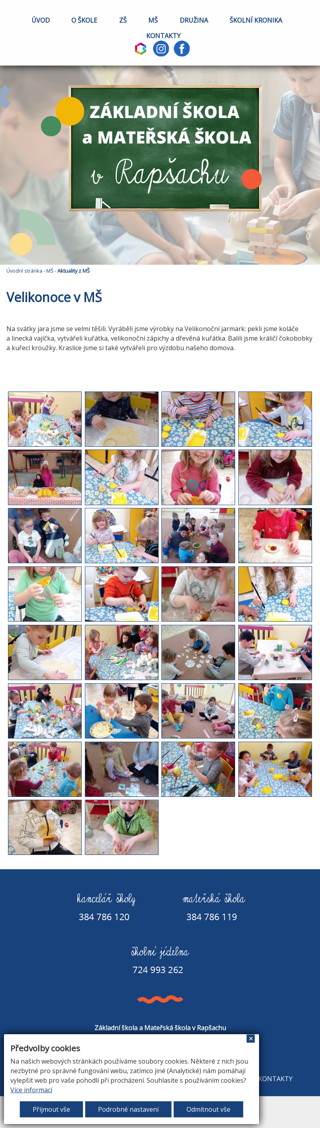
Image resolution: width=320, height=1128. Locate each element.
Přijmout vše (51, 1109)
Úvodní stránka (24, 270)
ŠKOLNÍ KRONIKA (256, 20)
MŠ (153, 20)
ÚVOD (40, 20)
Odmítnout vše (208, 1109)
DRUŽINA (194, 20)
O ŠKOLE (84, 20)
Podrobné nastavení (128, 1109)
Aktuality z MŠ (73, 270)
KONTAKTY (163, 35)
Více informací (31, 1089)
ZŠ (123, 20)
